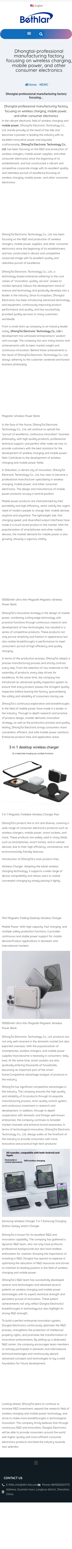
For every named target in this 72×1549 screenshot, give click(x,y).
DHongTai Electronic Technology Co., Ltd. (36, 331)
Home (31, 84)
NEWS (43, 84)
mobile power (10, 125)
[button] (29, 33)
